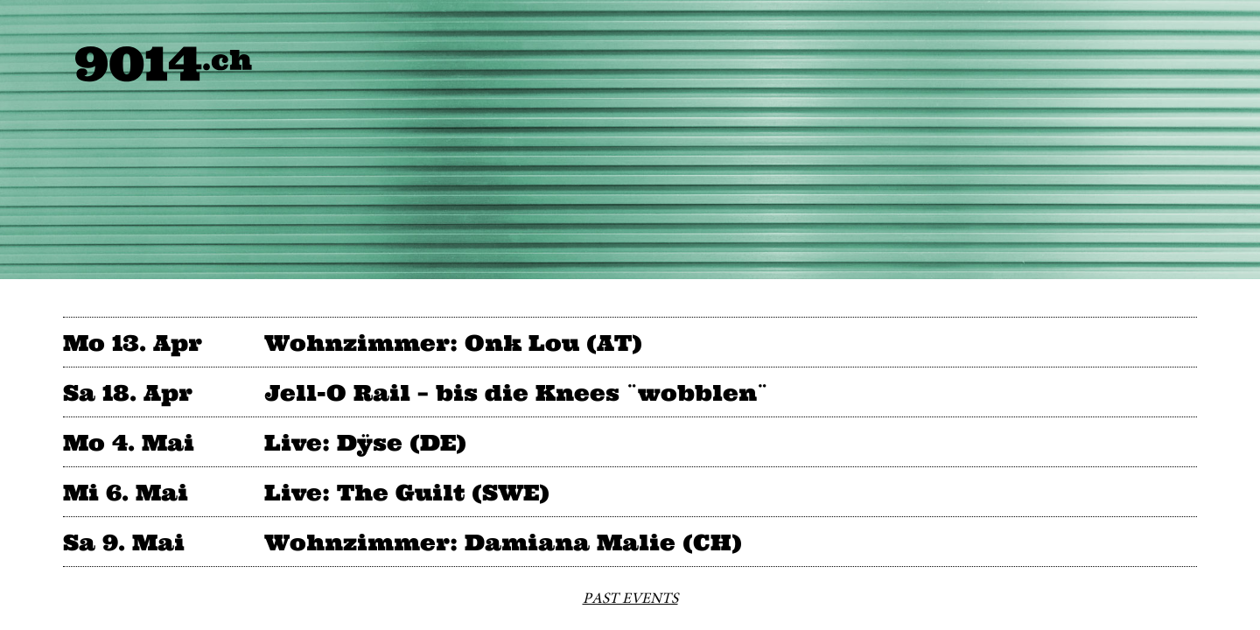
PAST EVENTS (630, 598)
